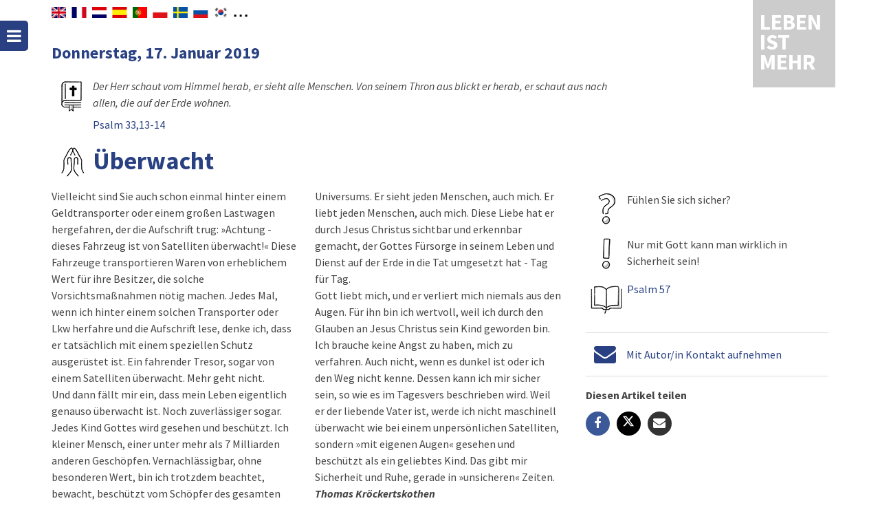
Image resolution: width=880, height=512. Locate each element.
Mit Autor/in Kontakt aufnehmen (704, 354)
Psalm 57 (648, 289)
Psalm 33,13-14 (129, 124)
